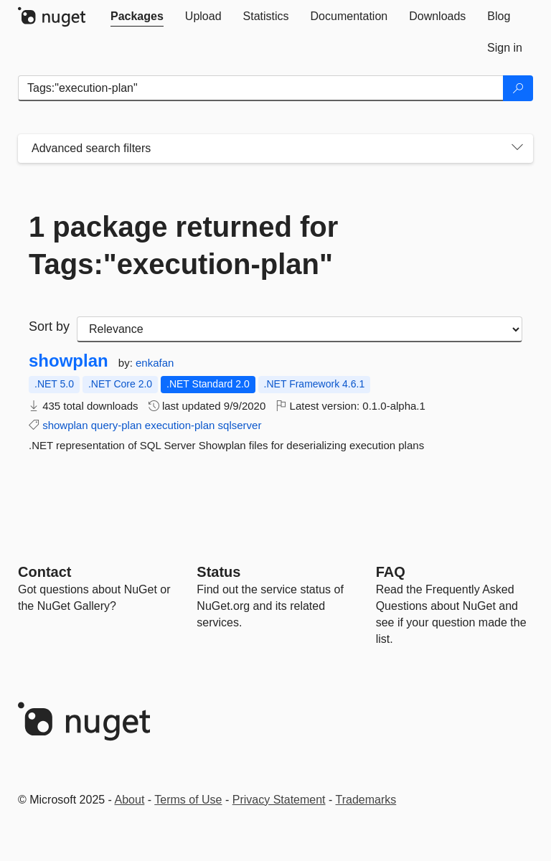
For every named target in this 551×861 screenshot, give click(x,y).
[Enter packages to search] (261, 88)
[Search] (518, 88)
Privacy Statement (279, 800)
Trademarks (366, 800)
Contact (44, 572)
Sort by (49, 326)
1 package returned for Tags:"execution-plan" (183, 245)
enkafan (155, 363)
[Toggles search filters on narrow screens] (517, 148)
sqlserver (240, 425)
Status (218, 572)
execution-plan (180, 425)
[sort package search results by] (299, 329)
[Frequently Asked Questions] (390, 572)
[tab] (137, 16)
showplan (68, 361)
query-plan (116, 425)
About (130, 800)
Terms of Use (188, 800)
